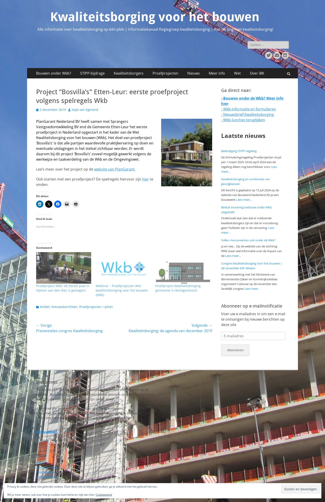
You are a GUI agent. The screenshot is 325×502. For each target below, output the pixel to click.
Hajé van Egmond (85, 109)
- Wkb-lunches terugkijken (243, 119)
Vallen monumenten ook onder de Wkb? (248, 240)
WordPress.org (47, 477)
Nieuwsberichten (64, 307)
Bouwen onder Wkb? (53, 73)
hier (145, 179)
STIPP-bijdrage (92, 73)
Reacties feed (46, 472)
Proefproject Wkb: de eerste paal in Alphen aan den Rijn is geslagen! (62, 288)
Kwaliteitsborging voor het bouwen (154, 17)
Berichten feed (47, 467)
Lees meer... (244, 200)
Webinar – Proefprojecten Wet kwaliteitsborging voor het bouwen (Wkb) (122, 290)
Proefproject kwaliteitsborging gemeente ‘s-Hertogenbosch (178, 288)
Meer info (217, 73)
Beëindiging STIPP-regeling (239, 151)
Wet (237, 73)
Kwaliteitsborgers (129, 73)
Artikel (45, 307)
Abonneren (235, 350)
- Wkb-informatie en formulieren (248, 109)
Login (40, 463)
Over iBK (257, 73)
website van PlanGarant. (114, 169)
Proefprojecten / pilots (96, 307)
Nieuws (193, 73)
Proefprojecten (165, 73)
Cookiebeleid (104, 495)
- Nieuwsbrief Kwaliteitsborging (247, 114)
